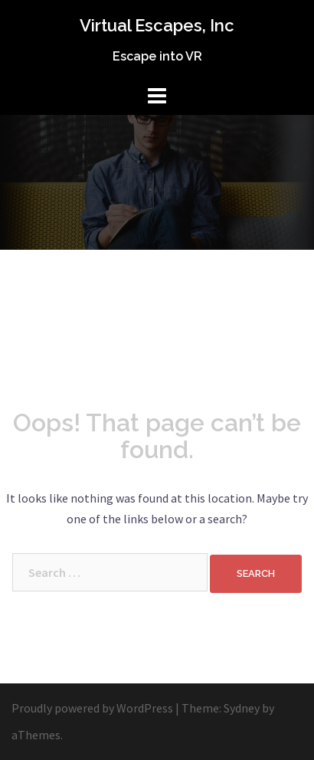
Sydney (242, 708)
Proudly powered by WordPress (92, 708)
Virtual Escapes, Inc (157, 25)
